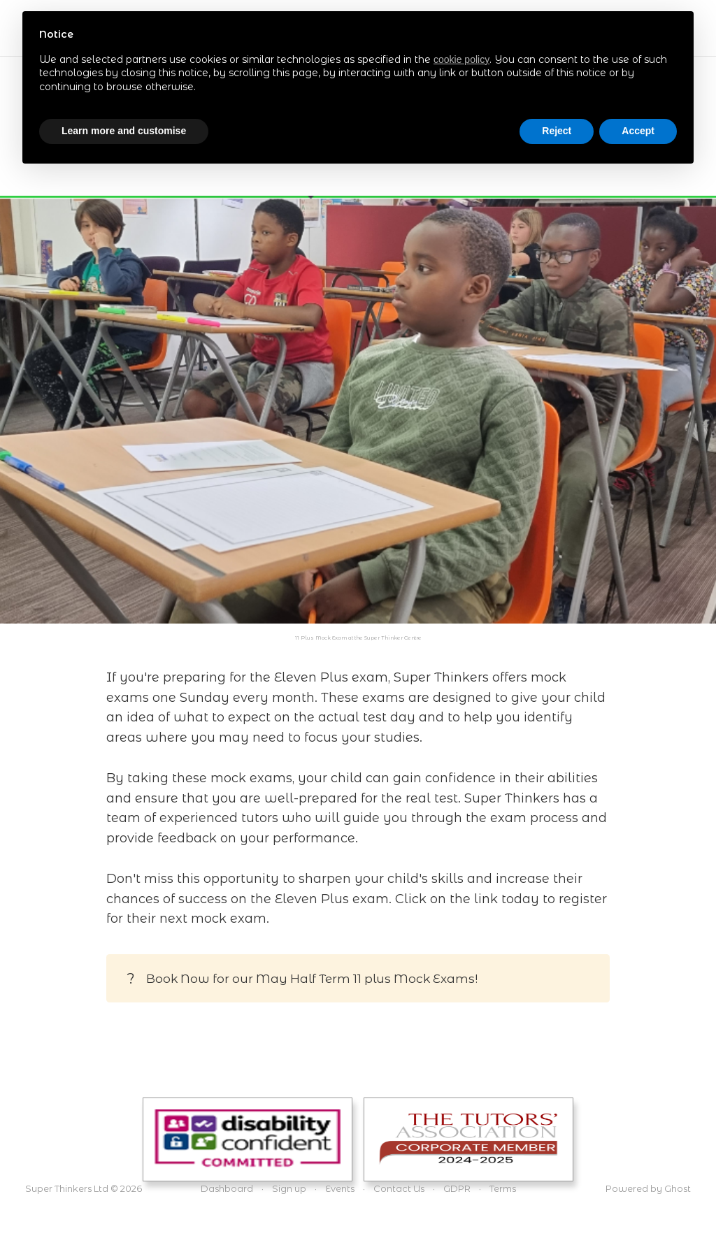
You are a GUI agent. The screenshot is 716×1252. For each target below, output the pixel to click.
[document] (358, 72)
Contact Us (398, 1188)
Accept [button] (638, 130)
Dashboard (227, 1188)
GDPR (457, 1188)
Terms (502, 1188)
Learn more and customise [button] (124, 130)
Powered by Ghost (648, 1188)
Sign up (289, 1188)
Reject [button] (556, 130)
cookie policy (461, 59)
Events (340, 1188)
